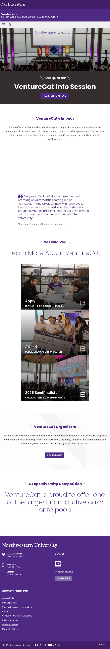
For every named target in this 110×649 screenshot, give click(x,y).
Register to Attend (54, 96)
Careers (5, 611)
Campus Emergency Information (17, 607)
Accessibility (8, 598)
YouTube (58, 563)
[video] (55, 170)
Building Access (9, 603)
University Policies (10, 629)
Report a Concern (10, 625)
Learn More (54, 455)
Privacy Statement (10, 620)
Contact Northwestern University (17, 616)
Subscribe (63, 578)
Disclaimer (103, 644)
